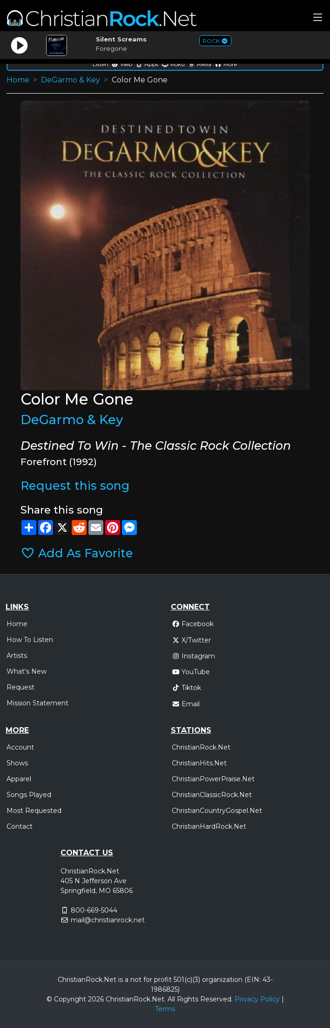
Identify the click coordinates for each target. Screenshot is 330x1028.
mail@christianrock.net (108, 920)
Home (18, 79)
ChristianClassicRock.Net (212, 794)
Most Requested (34, 810)
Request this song (74, 486)
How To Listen (30, 639)
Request (20, 687)
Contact (20, 826)
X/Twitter (191, 640)
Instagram (194, 656)
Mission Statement (37, 703)
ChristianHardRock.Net (209, 826)
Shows (17, 763)
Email (186, 704)
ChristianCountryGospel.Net (217, 810)
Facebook (193, 624)
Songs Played (29, 794)
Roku (173, 64)
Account (20, 747)
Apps (146, 64)
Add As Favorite (76, 553)
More (226, 64)
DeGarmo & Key (70, 79)
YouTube (191, 672)
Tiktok (187, 687)
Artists (17, 655)
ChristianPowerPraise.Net (213, 779)
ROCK (215, 40)
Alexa (199, 64)
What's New (27, 671)
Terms (165, 1009)
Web (121, 64)
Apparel (19, 779)
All (171, 999)
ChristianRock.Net (201, 747)
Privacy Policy (257, 999)
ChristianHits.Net (199, 763)
